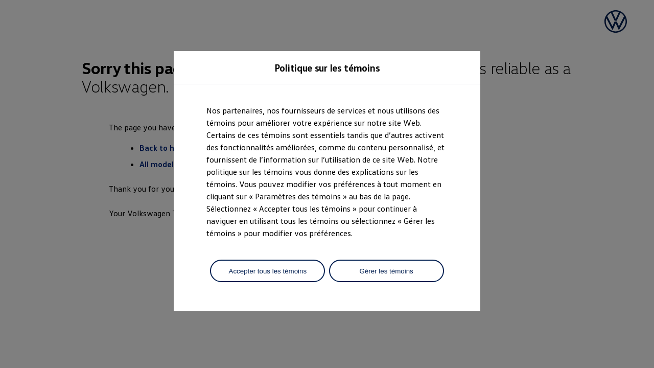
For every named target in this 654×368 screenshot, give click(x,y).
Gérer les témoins (386, 271)
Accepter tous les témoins (268, 271)
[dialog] (327, 184)
